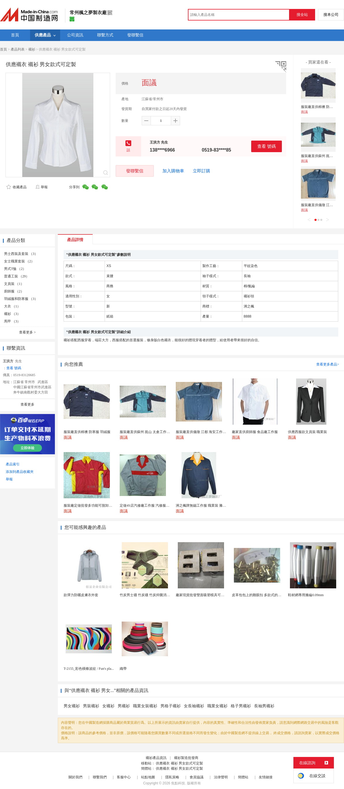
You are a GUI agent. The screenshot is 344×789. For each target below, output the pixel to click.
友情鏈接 (266, 777)
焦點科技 (178, 783)
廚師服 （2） (14, 291)
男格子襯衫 (170, 706)
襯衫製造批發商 (186, 758)
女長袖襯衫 (194, 706)
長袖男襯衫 (264, 706)
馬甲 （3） (12, 321)
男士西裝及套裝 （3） (21, 254)
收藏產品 (16, 187)
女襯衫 (108, 706)
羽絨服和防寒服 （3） (21, 299)
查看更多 (27, 332)
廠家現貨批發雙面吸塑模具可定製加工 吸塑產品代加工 (218, 595)
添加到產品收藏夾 (20, 472)
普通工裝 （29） (16, 276)
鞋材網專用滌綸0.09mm (306, 595)
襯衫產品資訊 (156, 758)
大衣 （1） (12, 306)
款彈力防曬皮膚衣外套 (81, 595)
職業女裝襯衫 (145, 706)
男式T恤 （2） (15, 269)
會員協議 (197, 777)
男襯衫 (124, 706)
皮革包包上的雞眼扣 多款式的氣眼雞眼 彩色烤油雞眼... (274, 595)
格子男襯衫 (241, 706)
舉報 (41, 187)
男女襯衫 (72, 706)
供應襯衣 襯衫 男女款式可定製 (179, 763)
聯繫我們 (100, 777)
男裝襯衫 (91, 706)
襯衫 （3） (12, 314)
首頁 (3, 49)
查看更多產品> (327, 364)
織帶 (123, 669)
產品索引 (13, 464)
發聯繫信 (134, 170)
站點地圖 (148, 777)
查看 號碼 (266, 146)
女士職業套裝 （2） (19, 261)
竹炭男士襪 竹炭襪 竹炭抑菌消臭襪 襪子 (150, 595)
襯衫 (31, 49)
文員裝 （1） (14, 284)
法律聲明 (221, 777)
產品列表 (18, 49)
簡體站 (243, 777)
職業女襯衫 (217, 706)
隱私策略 (172, 777)
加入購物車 (173, 171)
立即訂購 (201, 171)
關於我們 (75, 777)
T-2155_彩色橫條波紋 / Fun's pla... (89, 669)
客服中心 (124, 777)
